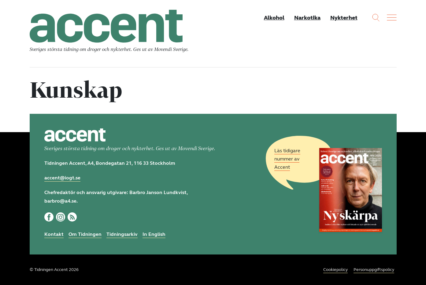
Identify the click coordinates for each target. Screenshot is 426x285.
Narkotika (307, 17)
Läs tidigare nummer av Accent (287, 159)
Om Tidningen (85, 234)
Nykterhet (343, 17)
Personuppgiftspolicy (374, 269)
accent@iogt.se (62, 178)
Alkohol (274, 17)
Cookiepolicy (335, 269)
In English (154, 234)
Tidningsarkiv (122, 234)
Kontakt (54, 234)
